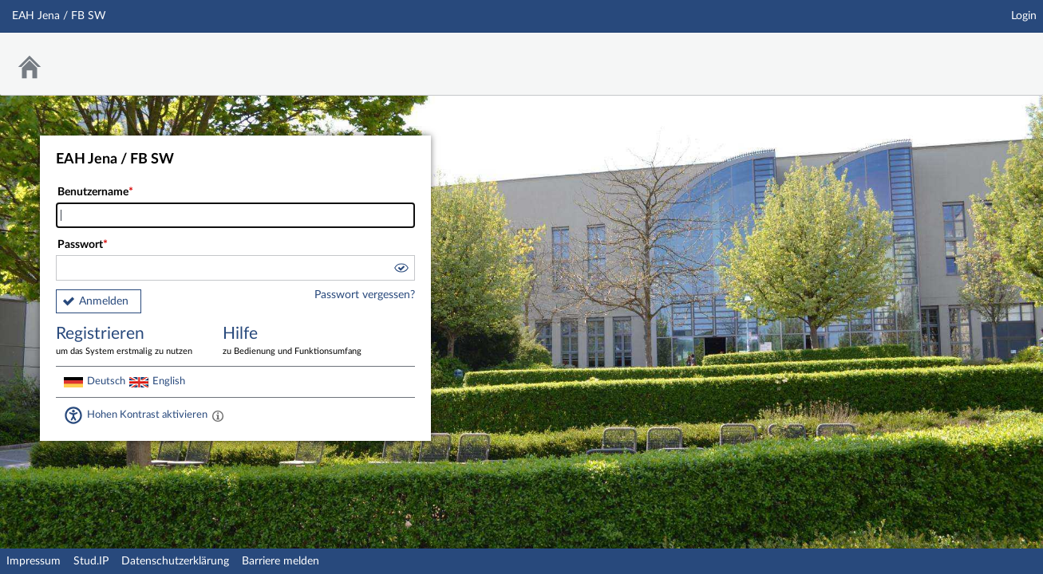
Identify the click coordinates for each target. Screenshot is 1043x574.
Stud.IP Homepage (981, 54)
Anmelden (103, 301)
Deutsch (106, 381)
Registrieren (128, 341)
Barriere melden (280, 561)
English (168, 381)
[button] (400, 270)
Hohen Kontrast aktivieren (147, 414)
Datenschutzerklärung (175, 561)
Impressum (33, 561)
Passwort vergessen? (364, 295)
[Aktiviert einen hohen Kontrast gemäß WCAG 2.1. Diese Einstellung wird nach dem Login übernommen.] (217, 415)
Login (1024, 16)
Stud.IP (91, 561)
